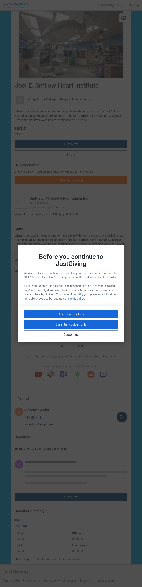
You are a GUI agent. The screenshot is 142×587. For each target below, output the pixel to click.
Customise (71, 334)
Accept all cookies (71, 314)
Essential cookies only (71, 324)
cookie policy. (76, 298)
